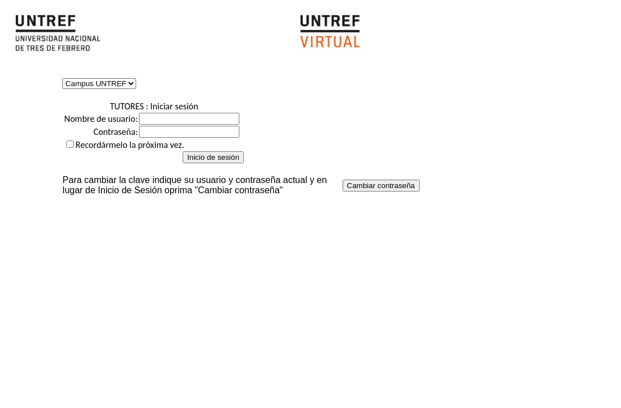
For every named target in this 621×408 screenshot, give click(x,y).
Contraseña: (116, 131)
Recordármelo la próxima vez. (129, 144)
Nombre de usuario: (101, 118)
